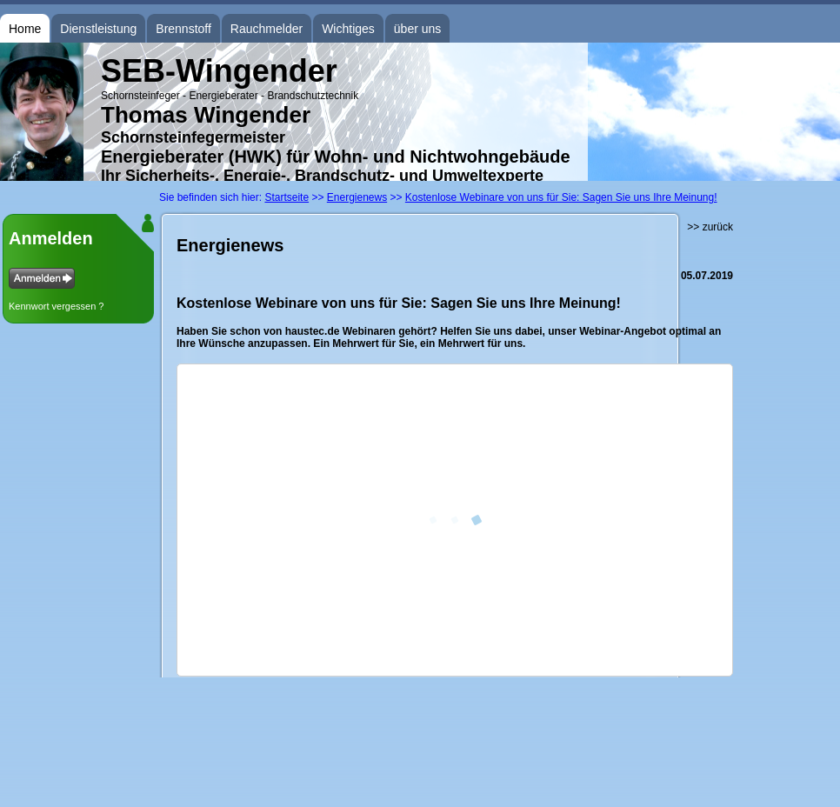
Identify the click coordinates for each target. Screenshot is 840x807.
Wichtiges (348, 29)
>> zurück (710, 227)
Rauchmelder (266, 29)
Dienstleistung (98, 29)
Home (25, 29)
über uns (417, 29)
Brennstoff (183, 29)
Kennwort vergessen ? (56, 306)
